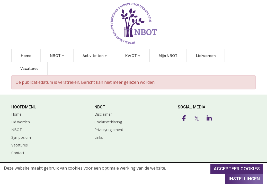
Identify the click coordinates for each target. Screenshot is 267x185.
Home (26, 56)
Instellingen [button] (244, 178)
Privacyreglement (108, 129)
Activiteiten (95, 56)
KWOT (132, 56)
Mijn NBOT (168, 56)
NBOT (57, 56)
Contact (17, 152)
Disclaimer (103, 114)
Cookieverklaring (108, 121)
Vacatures (29, 69)
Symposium (21, 137)
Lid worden (206, 56)
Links (98, 137)
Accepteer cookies (237, 168)
